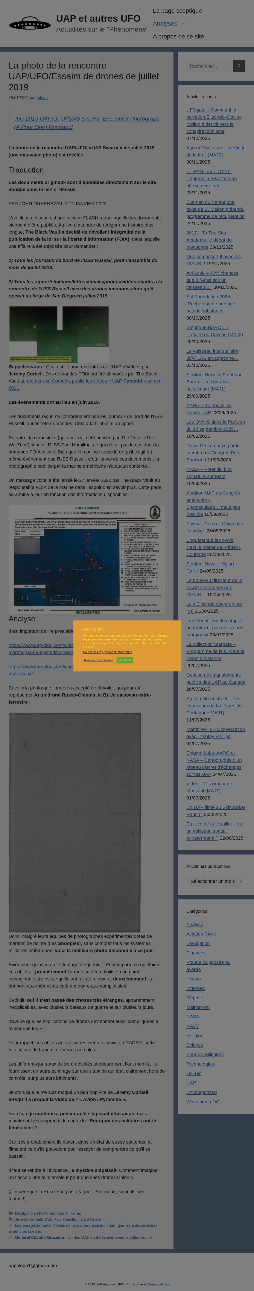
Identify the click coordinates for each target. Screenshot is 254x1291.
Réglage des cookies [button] (98, 660)
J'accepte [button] (125, 660)
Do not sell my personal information (107, 652)
